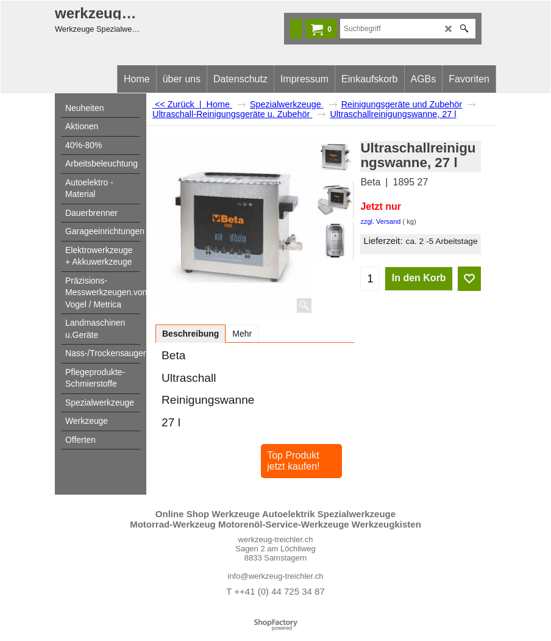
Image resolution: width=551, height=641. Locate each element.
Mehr (242, 333)
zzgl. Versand (380, 221)
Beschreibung (190, 333)
